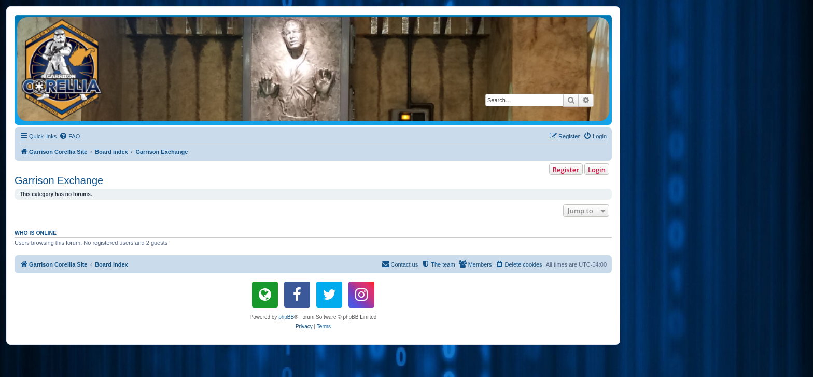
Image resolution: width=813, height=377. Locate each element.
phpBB (286, 317)
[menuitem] (69, 136)
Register (566, 169)
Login (597, 169)
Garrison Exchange (59, 180)
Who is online (36, 233)
